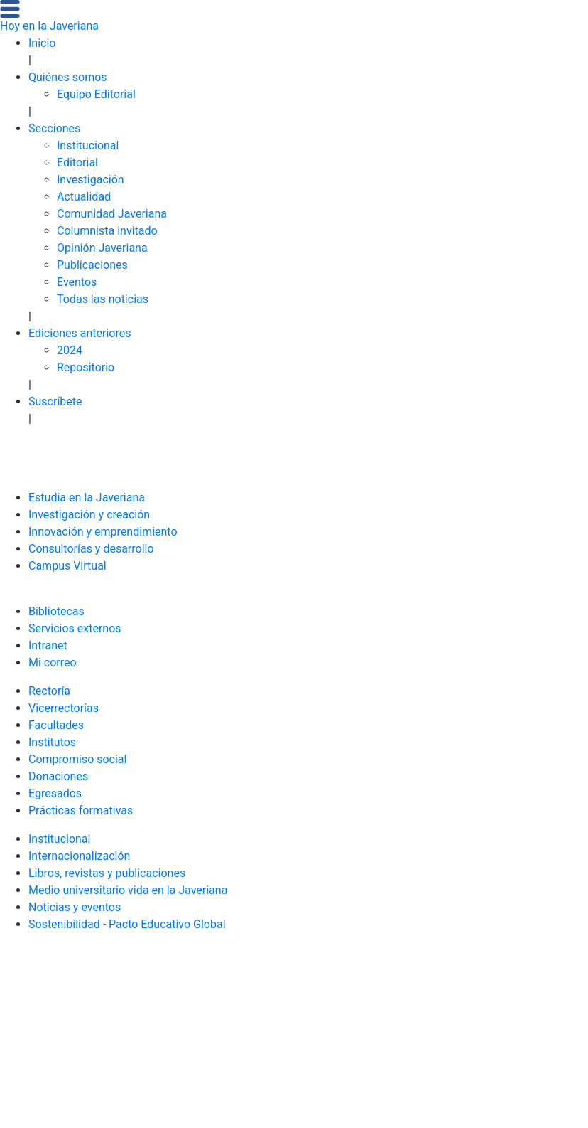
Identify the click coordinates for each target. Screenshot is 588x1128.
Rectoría (49, 691)
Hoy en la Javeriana (49, 26)
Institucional (88, 145)
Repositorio (85, 367)
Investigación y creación (89, 514)
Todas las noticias (102, 299)
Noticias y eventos (74, 907)
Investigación (90, 179)
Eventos (77, 282)
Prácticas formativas (80, 810)
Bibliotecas (56, 611)
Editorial (77, 162)
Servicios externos (74, 628)
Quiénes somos (67, 77)
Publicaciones (92, 265)
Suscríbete (55, 401)
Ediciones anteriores (79, 333)
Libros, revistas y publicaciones (106, 873)
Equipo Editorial (96, 94)
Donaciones (58, 776)
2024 (69, 350)
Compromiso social (77, 759)
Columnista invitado (107, 231)
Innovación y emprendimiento (103, 531)
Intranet (47, 645)
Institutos (52, 742)
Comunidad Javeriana (112, 213)
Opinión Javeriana (102, 248)
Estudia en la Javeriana (86, 497)
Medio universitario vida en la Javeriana (127, 890)
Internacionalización (79, 856)
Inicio (41, 43)
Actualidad (84, 196)
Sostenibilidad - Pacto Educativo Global (127, 924)
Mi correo (52, 662)
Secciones (54, 128)
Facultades (56, 725)
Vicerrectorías (63, 708)
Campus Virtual (67, 566)
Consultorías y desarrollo (91, 548)
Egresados (55, 793)
